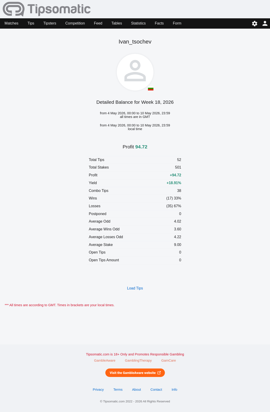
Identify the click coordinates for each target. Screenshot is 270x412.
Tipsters (49, 23)
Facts (159, 23)
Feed (98, 23)
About (136, 389)
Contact (156, 389)
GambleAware (104, 360)
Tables (116, 23)
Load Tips (135, 288)
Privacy (98, 389)
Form (177, 23)
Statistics (138, 23)
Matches (11, 23)
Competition (75, 23)
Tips (30, 23)
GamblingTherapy (138, 360)
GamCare (168, 360)
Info (174, 389)
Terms (118, 389)
